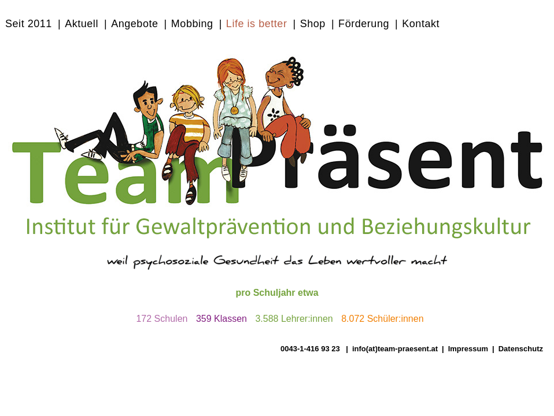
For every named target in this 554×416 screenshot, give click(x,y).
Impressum (468, 348)
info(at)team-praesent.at (395, 348)
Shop (313, 23)
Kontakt (420, 23)
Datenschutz (520, 348)
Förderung (363, 23)
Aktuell (81, 23)
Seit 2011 (28, 23)
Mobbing (192, 23)
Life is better (256, 23)
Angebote (134, 23)
